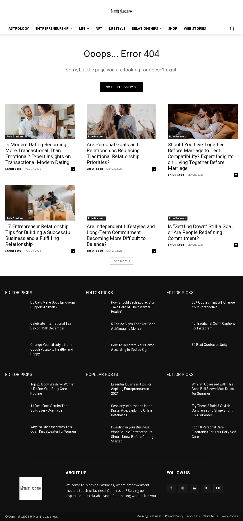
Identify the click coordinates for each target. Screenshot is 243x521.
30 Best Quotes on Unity (210, 345)
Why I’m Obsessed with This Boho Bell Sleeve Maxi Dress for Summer (213, 389)
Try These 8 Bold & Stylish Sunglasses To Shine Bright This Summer (212, 410)
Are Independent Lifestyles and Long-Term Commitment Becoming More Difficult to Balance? (121, 235)
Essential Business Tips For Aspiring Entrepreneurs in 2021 (131, 389)
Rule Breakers (15, 136)
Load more (121, 261)
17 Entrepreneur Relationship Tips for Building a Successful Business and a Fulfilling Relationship (38, 235)
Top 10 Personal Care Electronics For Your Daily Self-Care (214, 432)
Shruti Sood (13, 169)
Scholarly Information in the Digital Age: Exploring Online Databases (132, 410)
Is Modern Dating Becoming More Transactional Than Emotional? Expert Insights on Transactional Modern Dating (38, 153)
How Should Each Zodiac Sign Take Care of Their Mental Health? (133, 307)
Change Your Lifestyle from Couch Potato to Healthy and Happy (51, 349)
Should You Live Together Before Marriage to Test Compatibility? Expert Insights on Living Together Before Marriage (201, 156)
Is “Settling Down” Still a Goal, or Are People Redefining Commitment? (201, 232)
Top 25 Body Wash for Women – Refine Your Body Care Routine (52, 389)
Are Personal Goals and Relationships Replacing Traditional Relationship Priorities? (113, 153)
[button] (232, 28)
